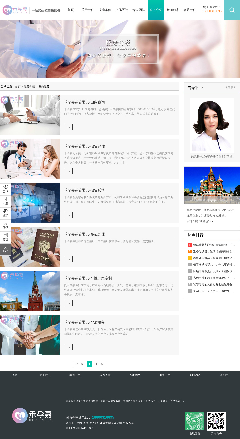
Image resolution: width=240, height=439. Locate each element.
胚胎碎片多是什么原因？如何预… (211, 271)
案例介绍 (75, 375)
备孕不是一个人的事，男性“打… (210, 291)
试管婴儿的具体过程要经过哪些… (211, 284)
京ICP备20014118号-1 (80, 428)
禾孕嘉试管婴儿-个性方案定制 (88, 278)
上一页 (79, 363)
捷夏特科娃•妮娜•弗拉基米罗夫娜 (211, 156)
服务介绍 (155, 10)
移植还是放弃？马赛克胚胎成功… (211, 258)
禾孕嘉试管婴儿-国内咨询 (84, 102)
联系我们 (189, 10)
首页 (71, 10)
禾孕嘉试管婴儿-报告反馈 (84, 190)
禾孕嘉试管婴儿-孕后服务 (84, 322)
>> (211, 221)
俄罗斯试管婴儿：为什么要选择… (211, 264)
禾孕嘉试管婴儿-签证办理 (84, 234)
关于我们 (87, 10)
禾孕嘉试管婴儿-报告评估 (84, 146)
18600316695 (103, 417)
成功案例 (104, 10)
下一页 (99, 363)
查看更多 (230, 87)
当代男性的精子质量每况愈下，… (211, 277)
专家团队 (138, 10)
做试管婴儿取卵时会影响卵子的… (211, 244)
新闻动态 (172, 10)
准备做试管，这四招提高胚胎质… (211, 251)
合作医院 (121, 10)
